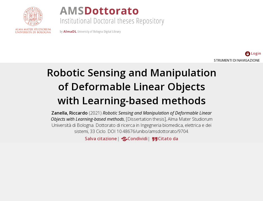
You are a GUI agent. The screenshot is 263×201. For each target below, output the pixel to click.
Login (253, 53)
